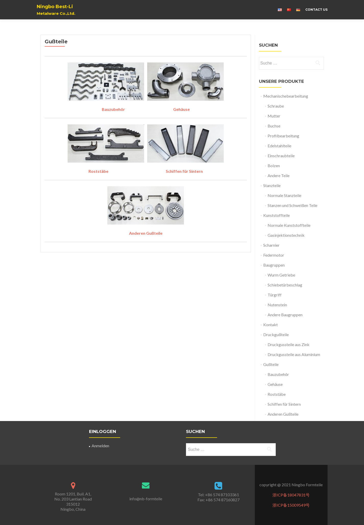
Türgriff (275, 294)
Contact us (316, 9)
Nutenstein (277, 304)
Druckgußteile (276, 334)
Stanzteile (272, 185)
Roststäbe (99, 171)
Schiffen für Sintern (184, 171)
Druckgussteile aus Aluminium (294, 354)
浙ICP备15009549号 (291, 505)
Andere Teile (279, 175)
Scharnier (271, 245)
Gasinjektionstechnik (286, 235)
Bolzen (274, 165)
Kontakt (270, 324)
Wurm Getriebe (281, 274)
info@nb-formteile (145, 498)
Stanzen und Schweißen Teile (292, 205)
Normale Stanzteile (284, 195)
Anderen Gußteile (283, 414)
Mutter (274, 115)
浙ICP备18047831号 (291, 494)
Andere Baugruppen (285, 314)
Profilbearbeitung (283, 135)
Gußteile (271, 364)
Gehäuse (181, 109)
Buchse (274, 125)
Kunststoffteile (276, 215)
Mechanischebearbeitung (285, 96)
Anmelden (100, 445)
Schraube (276, 105)
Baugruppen (274, 264)
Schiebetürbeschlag (285, 284)
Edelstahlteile (279, 145)
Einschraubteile (281, 155)
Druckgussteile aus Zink (288, 344)
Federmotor (273, 255)
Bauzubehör (113, 109)
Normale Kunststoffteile (289, 225)
